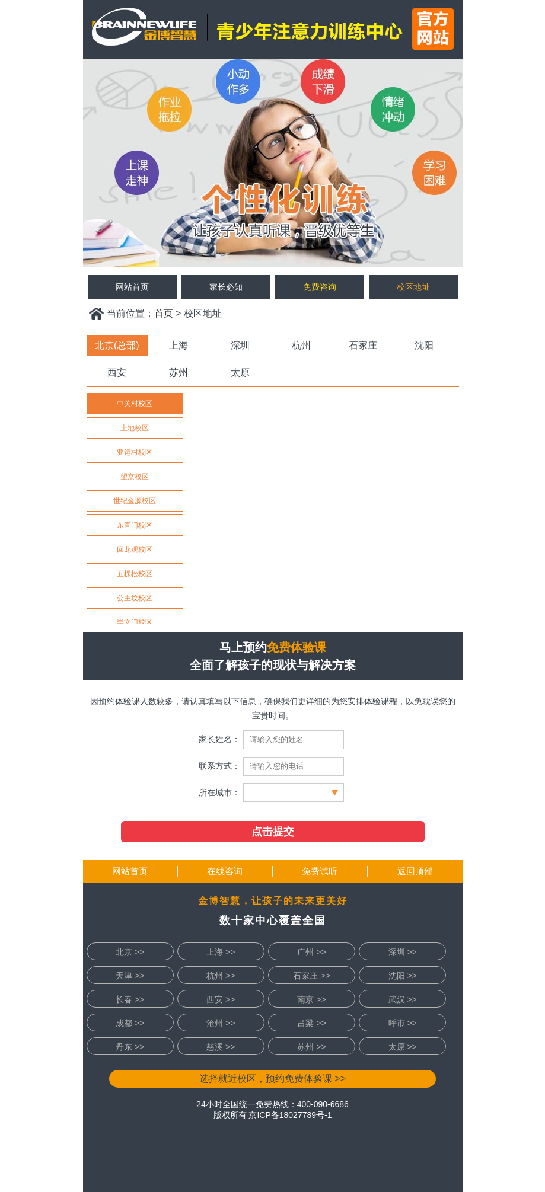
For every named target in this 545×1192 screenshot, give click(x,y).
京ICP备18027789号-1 (290, 1115)
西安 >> (220, 999)
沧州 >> (220, 1023)
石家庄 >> (311, 975)
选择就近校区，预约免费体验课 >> (272, 1078)
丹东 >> (130, 1047)
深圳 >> (402, 952)
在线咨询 (225, 871)
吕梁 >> (311, 1023)
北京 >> (130, 952)
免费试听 (319, 871)
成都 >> (130, 1023)
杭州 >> (220, 975)
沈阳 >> (402, 975)
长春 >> (130, 999)
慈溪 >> (220, 1047)
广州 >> (311, 952)
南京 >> (311, 999)
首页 (163, 313)
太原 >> (402, 1047)
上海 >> (220, 952)
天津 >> (130, 975)
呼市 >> (402, 1023)
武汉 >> (402, 999)
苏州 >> (311, 1047)
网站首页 (130, 871)
